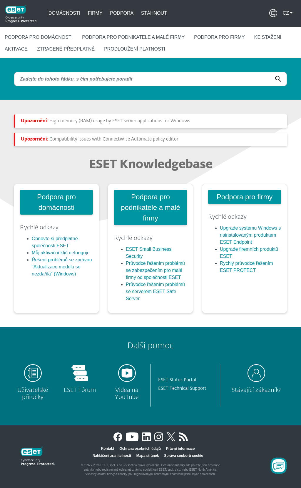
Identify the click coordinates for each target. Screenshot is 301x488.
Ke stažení (267, 37)
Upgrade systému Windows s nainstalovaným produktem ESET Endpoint (250, 235)
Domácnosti (64, 13)
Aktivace (16, 48)
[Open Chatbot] (279, 466)
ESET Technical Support (182, 388)
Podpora (121, 13)
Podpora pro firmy (219, 37)
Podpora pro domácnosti (39, 37)
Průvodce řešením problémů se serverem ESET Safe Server (155, 291)
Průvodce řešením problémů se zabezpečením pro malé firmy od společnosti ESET (155, 270)
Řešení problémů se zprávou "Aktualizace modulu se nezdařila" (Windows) (62, 266)
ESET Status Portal (177, 380)
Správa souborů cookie (183, 456)
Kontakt (107, 449)
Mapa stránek (147, 456)
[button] (287, 13)
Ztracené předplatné (66, 48)
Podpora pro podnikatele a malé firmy (133, 37)
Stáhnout (154, 13)
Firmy (95, 13)
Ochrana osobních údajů (140, 449)
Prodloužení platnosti (134, 48)
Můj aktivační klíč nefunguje (61, 252)
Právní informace (180, 449)
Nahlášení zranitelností (112, 456)
